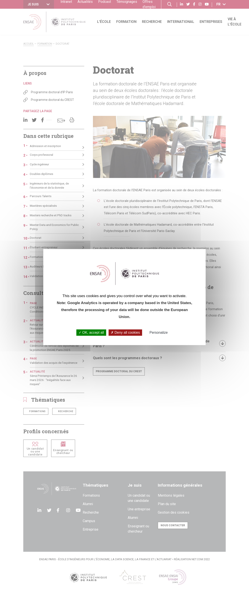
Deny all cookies (125, 332)
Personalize (159, 332)
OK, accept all (91, 332)
